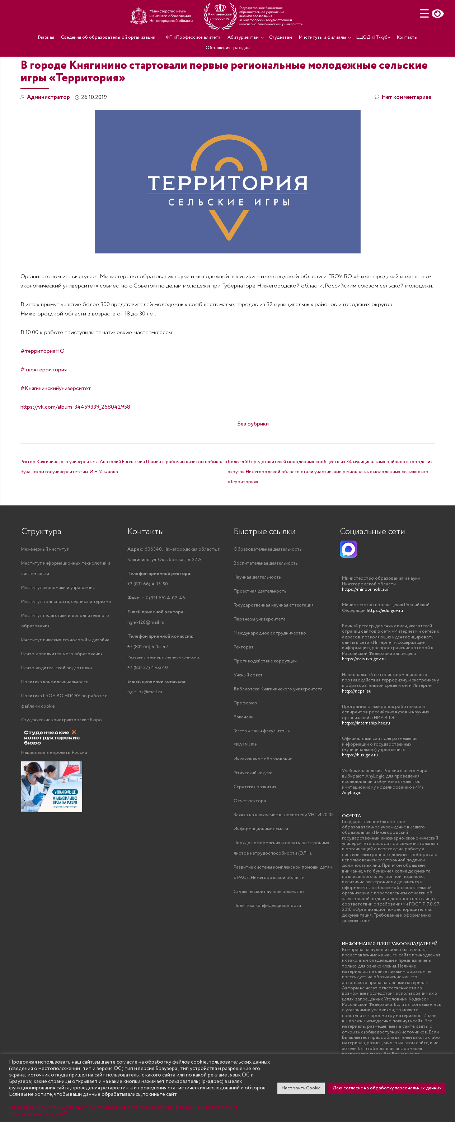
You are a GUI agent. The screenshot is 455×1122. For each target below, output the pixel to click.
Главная (46, 37)
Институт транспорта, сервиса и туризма (66, 631)
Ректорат (244, 676)
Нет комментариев (403, 127)
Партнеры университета (260, 648)
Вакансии (244, 746)
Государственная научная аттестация (274, 634)
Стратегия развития (255, 816)
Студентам (280, 37)
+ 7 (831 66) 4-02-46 (156, 627)
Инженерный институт (45, 578)
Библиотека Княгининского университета (278, 718)
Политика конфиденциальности (55, 711)
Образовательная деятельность (267, 578)
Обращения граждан (228, 47)
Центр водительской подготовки (56, 697)
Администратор (48, 127)
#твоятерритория (43, 399)
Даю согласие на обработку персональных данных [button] (387, 1088)
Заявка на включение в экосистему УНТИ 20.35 (284, 844)
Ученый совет (248, 704)
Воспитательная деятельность (265, 592)
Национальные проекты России (54, 782)
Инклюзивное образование (263, 788)
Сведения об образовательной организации (108, 37)
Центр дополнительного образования (62, 683)
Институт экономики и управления (58, 617)
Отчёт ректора (250, 830)
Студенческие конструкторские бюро (61, 749)
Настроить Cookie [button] (301, 1088)
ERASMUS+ (245, 774)
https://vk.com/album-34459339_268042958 (75, 436)
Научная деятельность (257, 606)
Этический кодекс (253, 802)
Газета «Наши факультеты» (262, 760)
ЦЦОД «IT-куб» (373, 37)
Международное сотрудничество (270, 662)
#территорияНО (42, 380)
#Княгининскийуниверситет (55, 418)
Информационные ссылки (261, 858)
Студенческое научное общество (269, 921)
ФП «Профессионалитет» (193, 37)
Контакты (407, 37)
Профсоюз (245, 732)
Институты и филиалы (322, 37)
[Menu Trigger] (424, 13)
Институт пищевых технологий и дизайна (65, 669)
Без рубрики (253, 453)
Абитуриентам (243, 37)
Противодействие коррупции (265, 690)
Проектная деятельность (260, 620)
